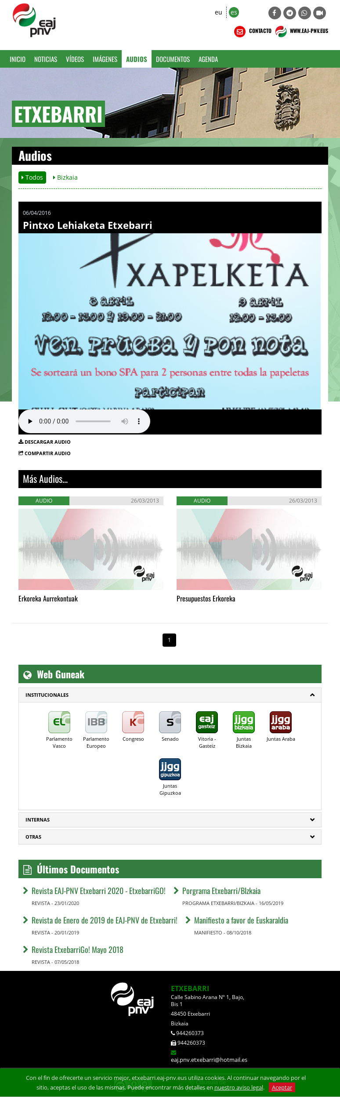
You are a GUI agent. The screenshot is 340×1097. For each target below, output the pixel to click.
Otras (33, 836)
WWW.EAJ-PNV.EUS (300, 32)
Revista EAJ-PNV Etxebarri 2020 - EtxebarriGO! (99, 890)
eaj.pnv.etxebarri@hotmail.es (209, 1060)
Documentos (173, 59)
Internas (37, 819)
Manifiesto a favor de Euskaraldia (241, 920)
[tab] (170, 695)
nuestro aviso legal (238, 1087)
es (234, 12)
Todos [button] (32, 177)
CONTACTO (251, 32)
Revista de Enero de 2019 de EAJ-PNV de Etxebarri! (104, 920)
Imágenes (105, 59)
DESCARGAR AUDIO (48, 441)
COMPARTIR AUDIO (48, 453)
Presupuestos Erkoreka (206, 598)
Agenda (208, 59)
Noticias (45, 59)
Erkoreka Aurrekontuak (48, 598)
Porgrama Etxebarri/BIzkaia (221, 890)
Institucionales (47, 695)
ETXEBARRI (190, 988)
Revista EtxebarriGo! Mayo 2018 (77, 949)
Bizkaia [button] (65, 177)
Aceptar (282, 1087)
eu (218, 12)
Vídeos (75, 59)
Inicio (17, 59)
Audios (136, 59)
